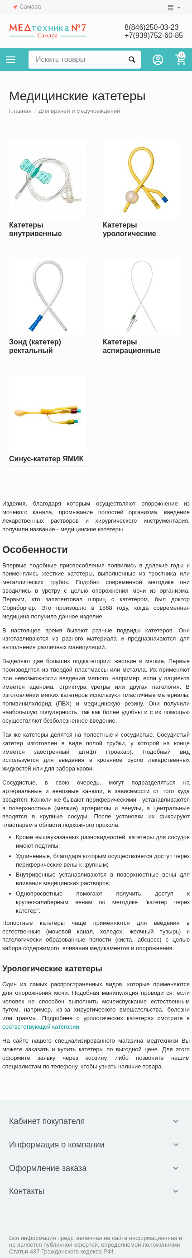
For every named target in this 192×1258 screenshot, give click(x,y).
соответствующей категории (40, 1026)
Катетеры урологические (129, 229)
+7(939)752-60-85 (154, 35)
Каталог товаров (11, 59)
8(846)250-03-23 (151, 27)
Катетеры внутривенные (35, 229)
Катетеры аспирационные (131, 346)
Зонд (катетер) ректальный (35, 346)
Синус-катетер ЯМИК (46, 459)
